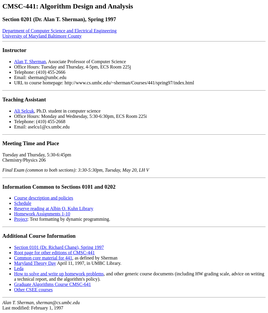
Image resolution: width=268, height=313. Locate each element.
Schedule (22, 203)
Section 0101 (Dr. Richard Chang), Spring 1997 (59, 247)
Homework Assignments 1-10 (42, 213)
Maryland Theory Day (35, 263)
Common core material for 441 (43, 257)
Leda (18, 268)
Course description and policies (43, 197)
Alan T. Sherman (30, 61)
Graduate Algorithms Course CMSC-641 (52, 284)
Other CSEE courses (33, 289)
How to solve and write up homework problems (59, 273)
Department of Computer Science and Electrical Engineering (59, 30)
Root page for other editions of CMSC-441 (54, 252)
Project (20, 219)
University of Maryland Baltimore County (42, 36)
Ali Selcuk (24, 110)
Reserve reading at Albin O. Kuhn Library (53, 208)
